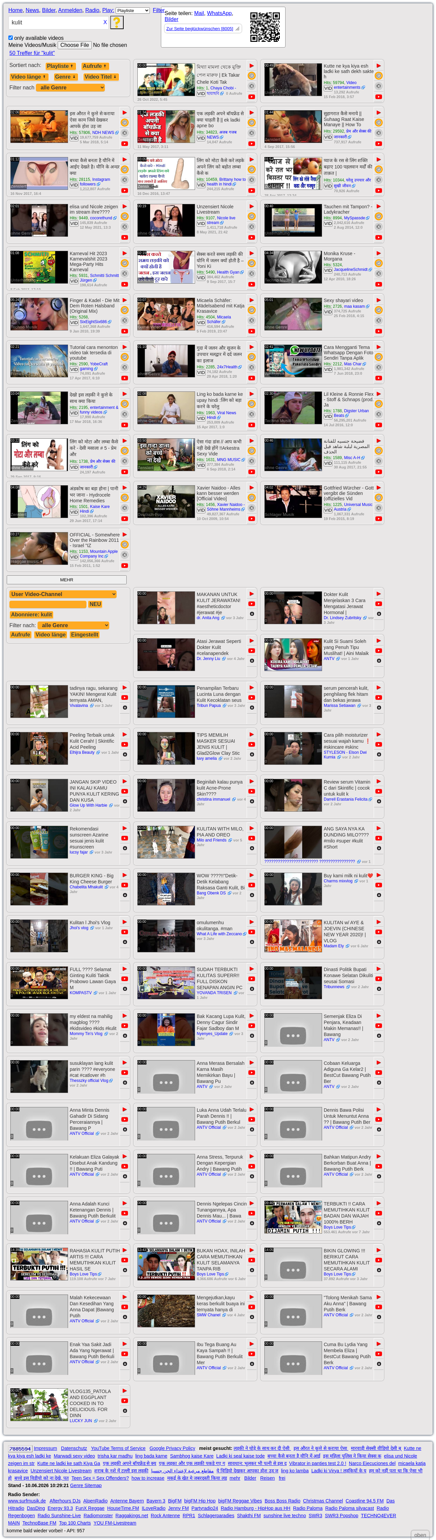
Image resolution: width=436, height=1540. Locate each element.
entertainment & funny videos (99, 410)
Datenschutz (74, 1448)
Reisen (267, 1478)
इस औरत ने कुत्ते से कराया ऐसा (321, 1448)
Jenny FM (178, 1508)
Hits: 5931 (79, 275)
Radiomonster (98, 1515)
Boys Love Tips (337, 1227)
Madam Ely (334, 946)
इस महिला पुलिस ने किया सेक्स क (352, 1456)
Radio (92, 10)
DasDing (36, 1508)
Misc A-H (352, 457)
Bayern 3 (155, 1501)
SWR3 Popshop (341, 1515)
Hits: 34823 (207, 132)
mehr (235, 1478)
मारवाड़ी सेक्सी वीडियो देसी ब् (376, 1448)
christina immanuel (214, 799)
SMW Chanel (209, 1315)
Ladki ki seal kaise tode (240, 1456)
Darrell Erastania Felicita (346, 799)
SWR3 (315, 1515)
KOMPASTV (81, 993)
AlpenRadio (95, 1501)
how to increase (148, 1478)
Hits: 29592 (334, 131)
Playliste (61, 66)
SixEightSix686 (93, 321)
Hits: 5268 (79, 317)
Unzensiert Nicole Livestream (60, 1470)
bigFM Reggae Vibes (240, 1501)
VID (201, 93)
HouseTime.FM (123, 1508)
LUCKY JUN (81, 1420)
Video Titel (101, 77)
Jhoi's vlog (79, 928)
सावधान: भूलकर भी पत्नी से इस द (257, 1463)
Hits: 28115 (80, 179)
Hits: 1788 (333, 411)
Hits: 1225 (333, 504)
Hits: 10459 (207, 179)
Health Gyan (228, 272)
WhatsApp (219, 13)
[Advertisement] (346, 28)
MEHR (66, 579)
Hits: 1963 (206, 413)
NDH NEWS (103, 132)
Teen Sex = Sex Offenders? (100, 1478)
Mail (199, 13)
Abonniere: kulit (31, 614)
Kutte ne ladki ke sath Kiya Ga (68, 1463)
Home (15, 10)
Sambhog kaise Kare (191, 1456)
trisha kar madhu (115, 1456)
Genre (66, 77)
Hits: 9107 (206, 218)
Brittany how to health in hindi (226, 182)
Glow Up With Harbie (89, 805)
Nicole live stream (221, 220)
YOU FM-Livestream (115, 1523)
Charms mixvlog (339, 881)
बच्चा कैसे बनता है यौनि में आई (293, 1456)
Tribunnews (335, 986)
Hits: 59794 (334, 82)
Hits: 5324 (333, 265)
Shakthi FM (249, 1515)
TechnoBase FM (39, 1523)
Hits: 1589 (333, 457)
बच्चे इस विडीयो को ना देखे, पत (41, 1478)
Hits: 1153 (79, 551)
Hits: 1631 (206, 459)
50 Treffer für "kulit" (32, 53)
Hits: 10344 (334, 180)
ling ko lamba (295, 1470)
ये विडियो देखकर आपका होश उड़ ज (247, 1470)
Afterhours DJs (65, 1501)
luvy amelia (207, 758)
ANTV (329, 658)
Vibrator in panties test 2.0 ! (317, 1463)
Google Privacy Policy (172, 1448)
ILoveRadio (154, 1508)
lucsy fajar (79, 852)
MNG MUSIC (229, 459)
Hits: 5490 (206, 272)
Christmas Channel (323, 1501)
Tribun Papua (209, 705)
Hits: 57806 (80, 132)
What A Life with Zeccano (219, 934)
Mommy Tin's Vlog (87, 1033)
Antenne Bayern (127, 1501)
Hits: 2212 (333, 364)
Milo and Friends (212, 840)
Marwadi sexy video (74, 1456)
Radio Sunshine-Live (59, 1515)
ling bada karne (151, 1456)
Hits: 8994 (333, 218)
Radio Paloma (307, 1508)
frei (282, 1478)
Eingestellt (84, 635)
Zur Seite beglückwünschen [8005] (199, 28)
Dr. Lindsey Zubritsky (343, 617)
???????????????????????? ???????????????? (310, 861)
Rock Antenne (165, 1515)
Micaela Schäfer (219, 319)
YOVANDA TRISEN (215, 993)
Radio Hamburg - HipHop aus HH (256, 1508)
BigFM (174, 1501)
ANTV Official (82, 1133)
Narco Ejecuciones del (372, 1463)
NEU (95, 604)
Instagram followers (95, 182)
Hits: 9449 (79, 218)
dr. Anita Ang (209, 617)
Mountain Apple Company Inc (99, 554)
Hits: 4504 (206, 317)
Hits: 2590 (79, 364)
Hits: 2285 (206, 367)
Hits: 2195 (79, 407)
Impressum (45, 1448)
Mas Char (353, 364)
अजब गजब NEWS (222, 135)
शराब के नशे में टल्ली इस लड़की (121, 1470)
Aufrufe (95, 66)
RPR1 (189, 1515)
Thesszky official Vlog (89, 1080)
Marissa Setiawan (340, 705)
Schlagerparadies (216, 1515)
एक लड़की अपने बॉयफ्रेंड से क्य (129, 1463)
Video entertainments (347, 85)
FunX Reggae (89, 1508)
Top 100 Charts (75, 1523)
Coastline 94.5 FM (365, 1501)
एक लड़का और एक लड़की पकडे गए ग (192, 1463)
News (32, 10)
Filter (159, 10)
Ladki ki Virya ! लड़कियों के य (338, 1470)
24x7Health (227, 367)
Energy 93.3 (60, 1508)
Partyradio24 (204, 1508)
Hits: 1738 (79, 461)
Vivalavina (79, 705)
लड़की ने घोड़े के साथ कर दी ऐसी (262, 1448)
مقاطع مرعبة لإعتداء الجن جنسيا (182, 1470)
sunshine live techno (284, 1515)
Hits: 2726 (333, 306)
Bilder (48, 10)
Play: (108, 10)
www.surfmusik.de (27, 1501)
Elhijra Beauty (83, 752)
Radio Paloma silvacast (349, 1508)
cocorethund (101, 218)
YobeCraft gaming (94, 366)
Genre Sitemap (86, 1485)
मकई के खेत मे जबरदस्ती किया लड (197, 1478)
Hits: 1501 (79, 506)
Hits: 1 (202, 88)
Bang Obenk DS (212, 893)
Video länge (29, 77)
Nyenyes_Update (213, 1033)
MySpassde (354, 218)
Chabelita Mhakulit (87, 887)
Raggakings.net (132, 1515)
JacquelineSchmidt (351, 269)
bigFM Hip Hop (199, 1501)
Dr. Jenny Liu (209, 658)
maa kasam (354, 306)
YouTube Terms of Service (118, 1448)
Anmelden (70, 10)
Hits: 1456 (206, 504)
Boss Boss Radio (283, 1501)
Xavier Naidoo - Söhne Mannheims (226, 507)
